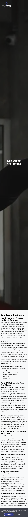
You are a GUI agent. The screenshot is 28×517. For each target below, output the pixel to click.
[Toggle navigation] (24, 4)
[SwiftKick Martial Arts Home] (7, 5)
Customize (19, 514)
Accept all (9, 514)
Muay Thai (4, 351)
